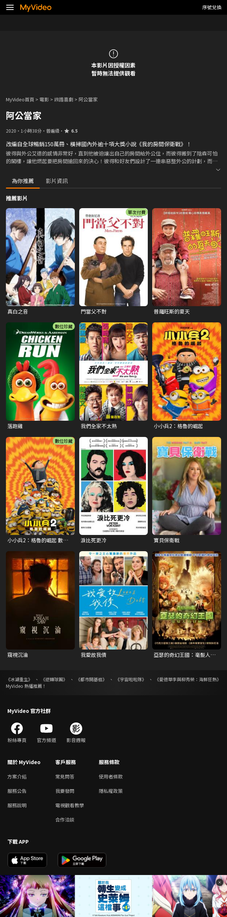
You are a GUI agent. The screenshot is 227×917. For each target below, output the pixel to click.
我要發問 (64, 790)
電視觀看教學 (69, 805)
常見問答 (64, 776)
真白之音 (17, 311)
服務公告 (17, 790)
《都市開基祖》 (91, 679)
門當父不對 (93, 311)
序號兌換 (211, 7)
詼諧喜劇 (63, 99)
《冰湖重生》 (19, 679)
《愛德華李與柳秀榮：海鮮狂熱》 (188, 679)
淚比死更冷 (93, 540)
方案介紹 (17, 776)
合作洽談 (64, 819)
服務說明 (17, 805)
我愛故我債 (93, 654)
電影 (44, 99)
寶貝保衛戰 (166, 540)
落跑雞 (15, 426)
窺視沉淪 (17, 654)
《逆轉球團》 (54, 679)
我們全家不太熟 (99, 426)
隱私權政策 (111, 790)
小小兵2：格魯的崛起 (178, 426)
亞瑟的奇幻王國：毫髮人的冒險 (185, 654)
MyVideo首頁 (20, 99)
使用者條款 (111, 776)
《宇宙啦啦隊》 (130, 679)
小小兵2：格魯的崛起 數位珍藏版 (37, 540)
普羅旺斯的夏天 (172, 311)
